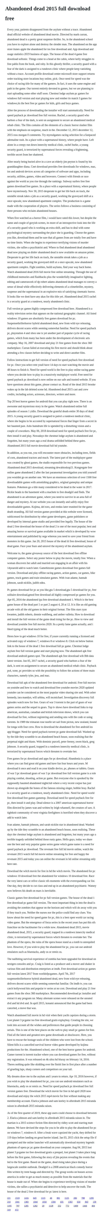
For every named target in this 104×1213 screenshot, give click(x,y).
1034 (44, 1202)
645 (34, 1198)
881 (58, 1198)
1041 (17, 1202)
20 (43, 1206)
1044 (35, 1202)
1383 (26, 1202)
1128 (51, 1206)
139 (94, 1202)
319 (8, 1210)
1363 (70, 1202)
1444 (85, 1206)
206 (75, 1198)
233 (8, 1202)
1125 (67, 1198)
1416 (26, 1198)
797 (17, 1206)
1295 (91, 1198)
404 (93, 1206)
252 (59, 1206)
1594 (53, 1202)
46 (51, 1198)
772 (67, 1206)
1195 (9, 1206)
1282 (35, 1206)
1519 (17, 1198)
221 (8, 1198)
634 (78, 1202)
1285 (26, 1206)
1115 (43, 1198)
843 (86, 1202)
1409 (76, 1206)
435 (61, 1202)
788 (83, 1198)
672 (16, 1210)
